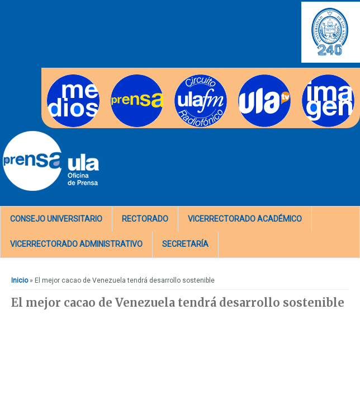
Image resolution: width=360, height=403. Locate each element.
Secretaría (185, 244)
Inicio (19, 280)
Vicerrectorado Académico (245, 218)
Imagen (313, 78)
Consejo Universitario (56, 218)
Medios (58, 78)
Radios (185, 78)
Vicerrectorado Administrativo (76, 244)
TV (242, 78)
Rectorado (145, 218)
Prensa (121, 78)
